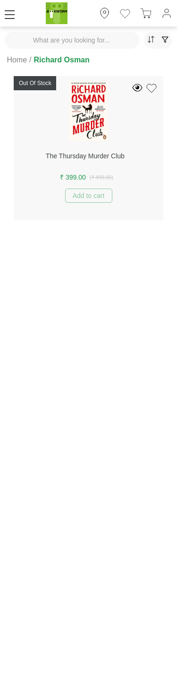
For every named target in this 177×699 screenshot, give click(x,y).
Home (17, 60)
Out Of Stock (35, 83)
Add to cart (89, 195)
